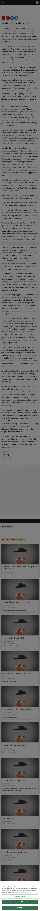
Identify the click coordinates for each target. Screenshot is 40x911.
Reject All (19, 903)
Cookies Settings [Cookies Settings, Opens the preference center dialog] (19, 897)
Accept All (20, 909)
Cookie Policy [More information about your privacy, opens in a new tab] (24, 894)
